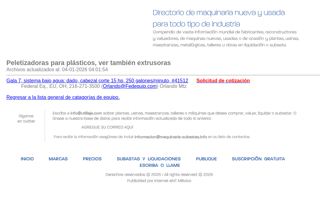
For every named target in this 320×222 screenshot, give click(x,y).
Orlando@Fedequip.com (130, 86)
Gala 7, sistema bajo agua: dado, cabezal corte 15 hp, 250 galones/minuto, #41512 (97, 80)
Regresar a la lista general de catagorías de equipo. (63, 97)
